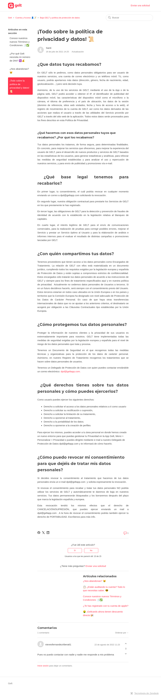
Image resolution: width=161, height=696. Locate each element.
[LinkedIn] (48, 532)
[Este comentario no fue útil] (126, 653)
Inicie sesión (43, 666)
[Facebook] (38, 532)
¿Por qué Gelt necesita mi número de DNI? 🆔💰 (20, 57)
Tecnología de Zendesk (146, 693)
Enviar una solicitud (140, 5)
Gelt (10, 18)
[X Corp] (43, 532)
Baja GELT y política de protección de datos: (60, 18)
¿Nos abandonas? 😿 (19, 70)
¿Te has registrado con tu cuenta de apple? (105, 605)
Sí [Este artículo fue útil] (75, 550)
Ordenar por (122, 633)
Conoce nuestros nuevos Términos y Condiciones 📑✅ (19, 42)
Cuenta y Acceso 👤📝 (25, 18)
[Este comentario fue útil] (126, 643)
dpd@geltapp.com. (71, 371)
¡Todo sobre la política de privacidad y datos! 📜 (19, 86)
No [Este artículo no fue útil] (91, 550)
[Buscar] (129, 17)
